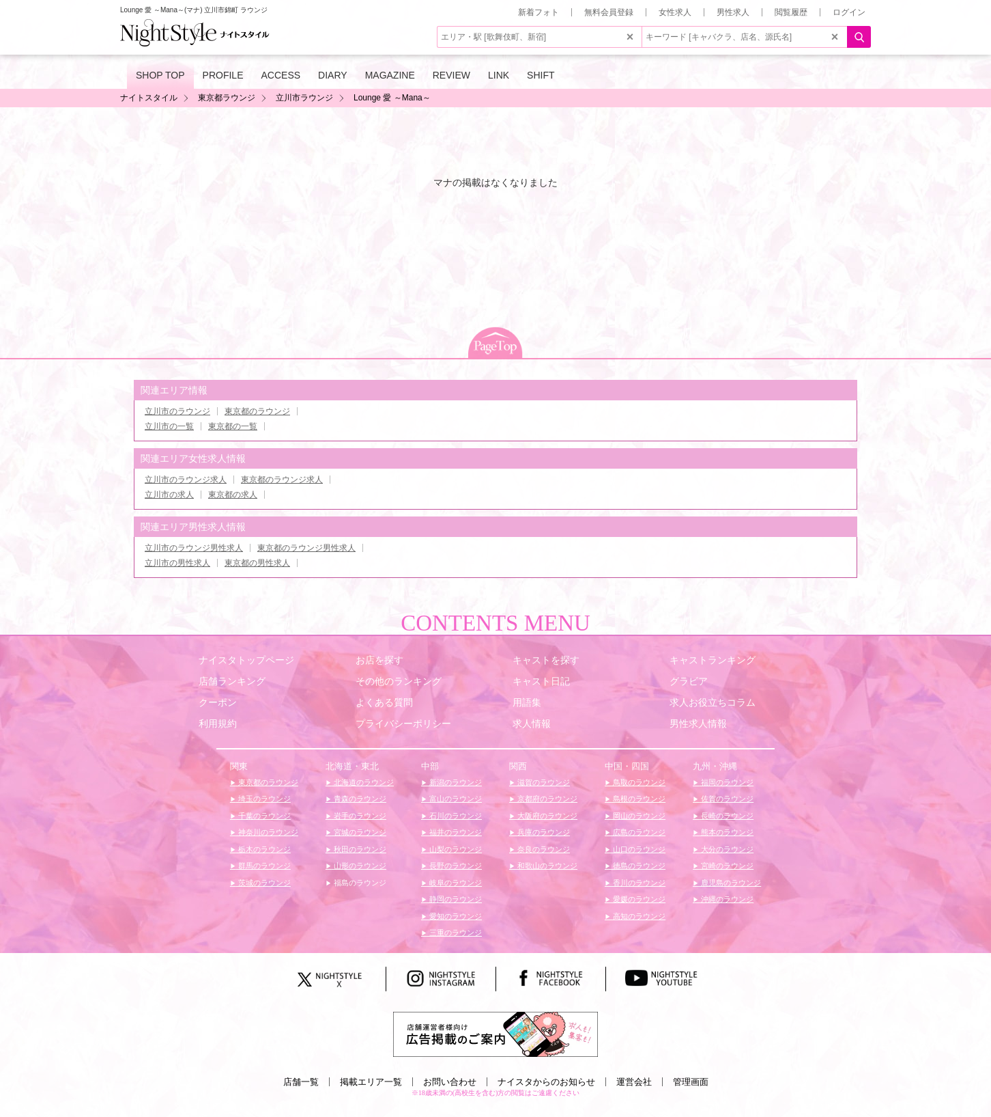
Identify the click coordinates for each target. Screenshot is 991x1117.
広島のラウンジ (638, 832)
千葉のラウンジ (263, 816)
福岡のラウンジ (726, 782)
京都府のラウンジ (546, 799)
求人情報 (532, 723)
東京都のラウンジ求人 (282, 479)
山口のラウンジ (638, 849)
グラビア (689, 681)
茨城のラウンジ (263, 883)
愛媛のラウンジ (638, 899)
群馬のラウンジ (263, 865)
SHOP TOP (160, 75)
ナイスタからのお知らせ (546, 1082)
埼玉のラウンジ (263, 799)
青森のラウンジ (359, 799)
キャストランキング (713, 659)
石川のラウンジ (454, 816)
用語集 (527, 702)
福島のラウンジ (359, 883)
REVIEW (451, 75)
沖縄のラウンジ (726, 899)
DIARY (332, 75)
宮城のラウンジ (359, 832)
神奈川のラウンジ (267, 832)
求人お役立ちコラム (713, 702)
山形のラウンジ (359, 865)
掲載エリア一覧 (371, 1082)
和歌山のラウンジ (546, 865)
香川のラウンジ (638, 883)
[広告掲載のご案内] (495, 1033)
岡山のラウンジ (638, 816)
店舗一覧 (301, 1082)
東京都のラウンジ (257, 411)
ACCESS (281, 75)
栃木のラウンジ (263, 849)
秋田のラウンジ (359, 849)
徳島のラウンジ (638, 865)
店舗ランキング (232, 681)
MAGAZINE (390, 75)
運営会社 (634, 1082)
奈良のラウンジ (542, 849)
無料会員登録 (608, 12)
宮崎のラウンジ (726, 865)
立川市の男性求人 (177, 563)
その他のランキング (399, 681)
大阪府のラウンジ (546, 816)
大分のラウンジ (726, 849)
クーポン (218, 702)
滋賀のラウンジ (542, 782)
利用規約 (218, 723)
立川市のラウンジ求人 (186, 479)
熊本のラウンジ (726, 832)
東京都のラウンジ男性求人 (306, 548)
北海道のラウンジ (363, 782)
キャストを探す (546, 659)
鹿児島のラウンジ (730, 883)
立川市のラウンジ (177, 411)
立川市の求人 (169, 495)
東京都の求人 (232, 495)
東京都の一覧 (232, 426)
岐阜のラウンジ (454, 883)
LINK (498, 75)
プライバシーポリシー (403, 723)
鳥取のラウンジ (638, 782)
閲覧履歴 (791, 12)
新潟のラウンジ (454, 782)
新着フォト (538, 12)
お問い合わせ (449, 1082)
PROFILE (223, 75)
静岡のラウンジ (454, 899)
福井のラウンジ (454, 832)
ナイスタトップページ (246, 659)
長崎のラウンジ (726, 816)
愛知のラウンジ (454, 916)
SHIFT (540, 75)
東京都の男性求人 (257, 563)
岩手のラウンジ (359, 816)
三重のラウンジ (454, 932)
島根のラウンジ (638, 799)
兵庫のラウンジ (542, 832)
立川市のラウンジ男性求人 (194, 548)
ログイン (849, 12)
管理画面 (690, 1082)
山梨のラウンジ (454, 849)
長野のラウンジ (454, 865)
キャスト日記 (541, 681)
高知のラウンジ (638, 916)
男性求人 (733, 12)
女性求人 (675, 12)
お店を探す (379, 659)
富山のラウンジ (454, 799)
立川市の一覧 (169, 426)
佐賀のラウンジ (726, 799)
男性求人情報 (698, 723)
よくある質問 (384, 702)
